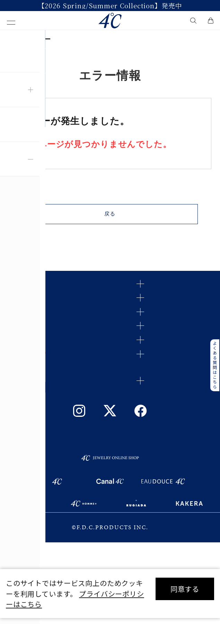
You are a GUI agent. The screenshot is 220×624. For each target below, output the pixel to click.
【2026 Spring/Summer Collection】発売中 (110, 5)
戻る (110, 218)
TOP (13, 39)
